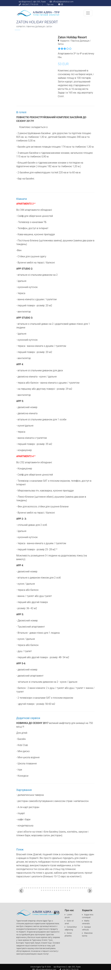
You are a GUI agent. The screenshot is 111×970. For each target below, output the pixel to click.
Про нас (50, 4)
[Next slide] (89, 890)
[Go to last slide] (21, 890)
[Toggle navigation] (88, 13)
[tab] (20, 888)
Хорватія (20, 27)
